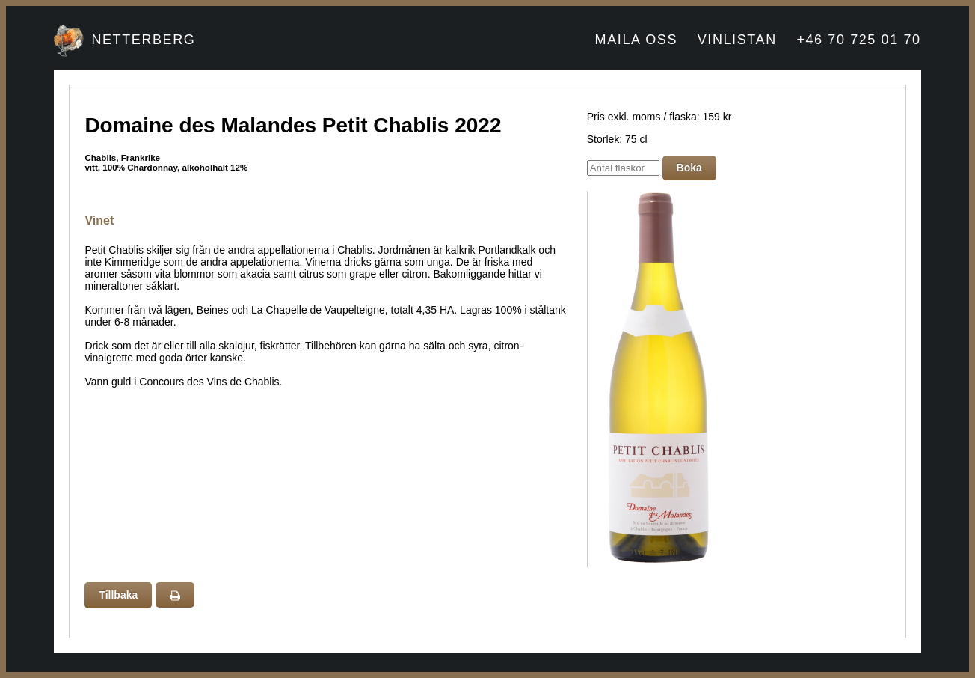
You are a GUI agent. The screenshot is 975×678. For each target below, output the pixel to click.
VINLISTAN (737, 39)
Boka (689, 168)
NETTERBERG (143, 39)
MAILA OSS (636, 39)
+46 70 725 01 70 (858, 39)
